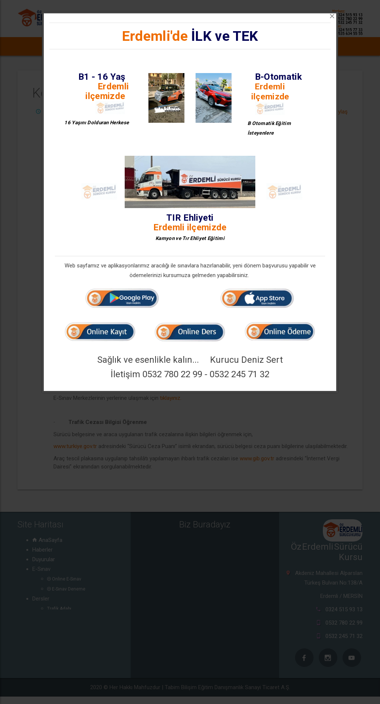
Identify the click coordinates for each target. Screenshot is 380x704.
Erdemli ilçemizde (107, 91)
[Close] (332, 16)
